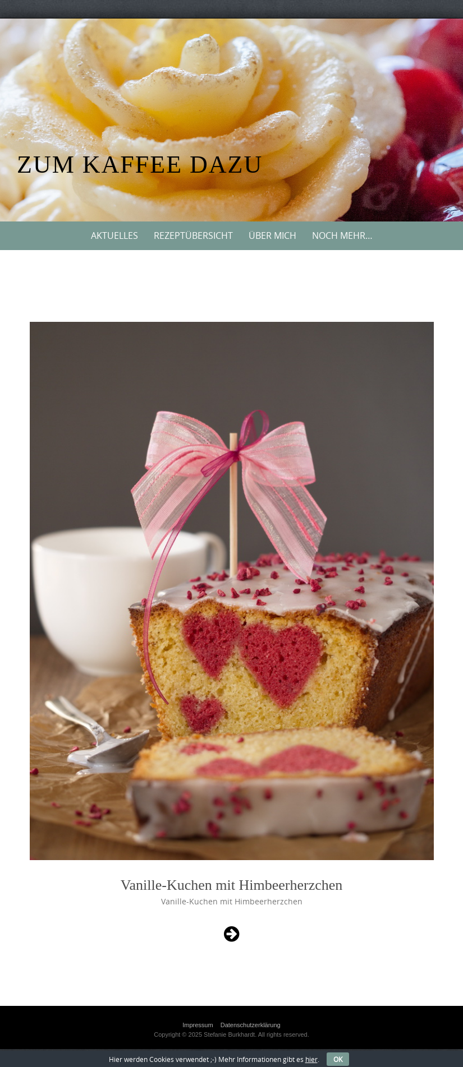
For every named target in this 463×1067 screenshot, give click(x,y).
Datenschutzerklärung (251, 1025)
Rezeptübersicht (193, 235)
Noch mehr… (342, 235)
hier (311, 1059)
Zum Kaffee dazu (140, 164)
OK (337, 1059)
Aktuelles (114, 235)
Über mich (272, 235)
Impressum (197, 1025)
